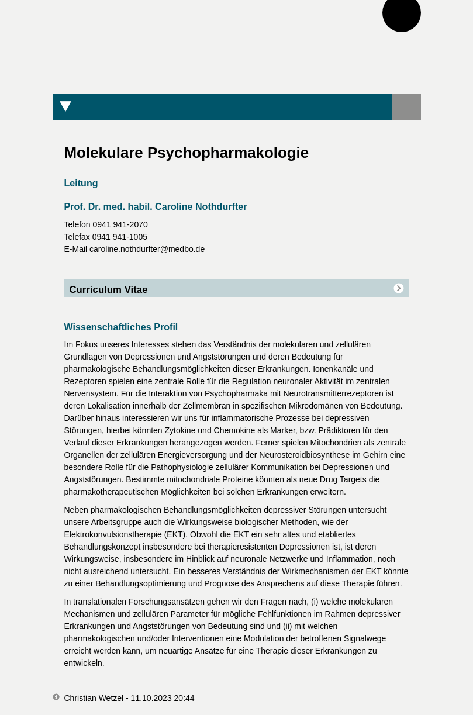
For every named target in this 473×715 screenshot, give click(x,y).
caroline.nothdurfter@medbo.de (147, 249)
